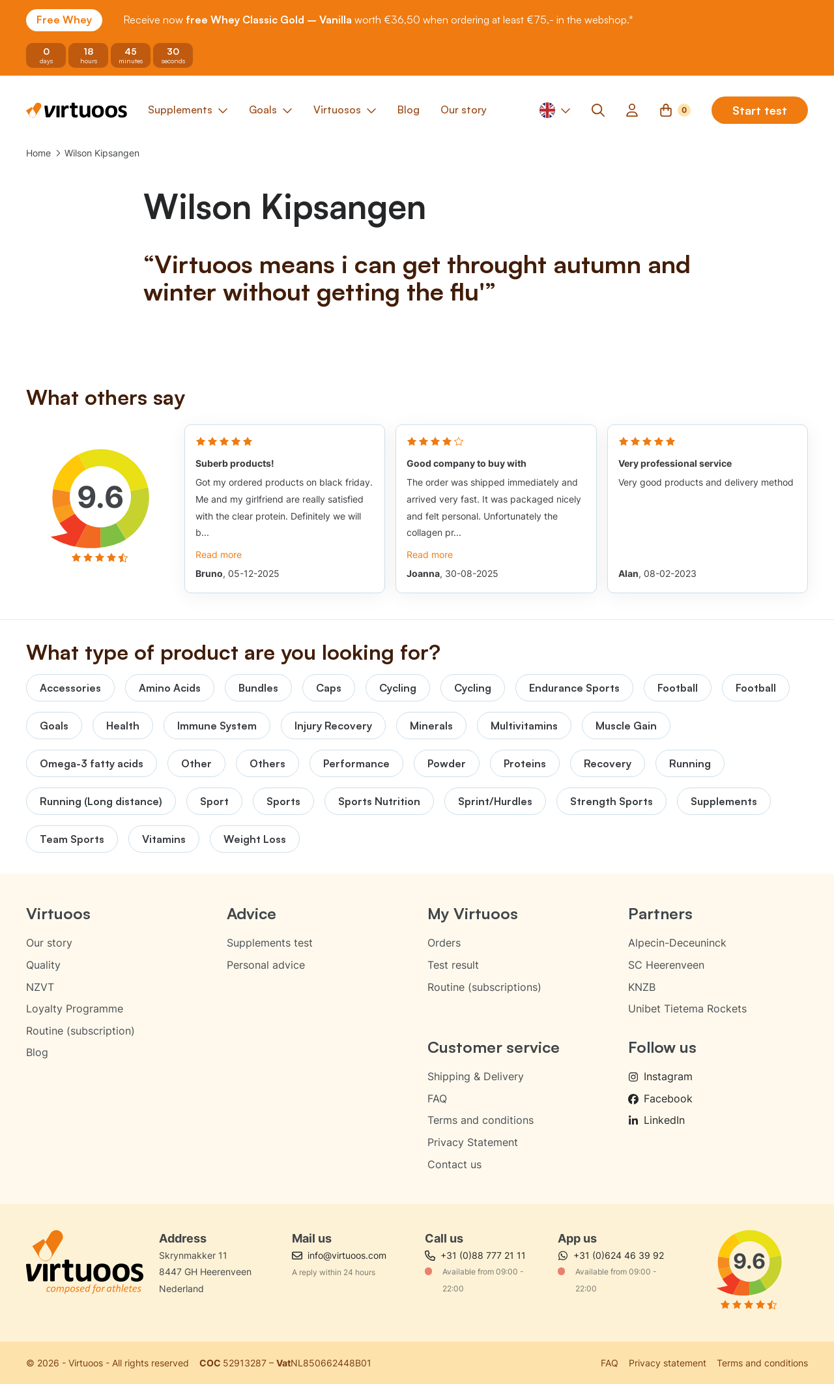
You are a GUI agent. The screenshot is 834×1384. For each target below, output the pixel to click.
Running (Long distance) (101, 801)
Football (677, 687)
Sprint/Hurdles (495, 801)
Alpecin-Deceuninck (677, 942)
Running (690, 763)
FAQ (437, 1098)
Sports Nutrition (379, 801)
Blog (37, 1052)
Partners (660, 913)
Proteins (525, 763)
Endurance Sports (574, 687)
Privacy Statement (472, 1142)
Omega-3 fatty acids (91, 763)
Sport (214, 801)
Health (122, 725)
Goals (54, 725)
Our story (49, 942)
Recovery (607, 763)
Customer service (493, 1047)
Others (267, 763)
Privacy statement (667, 1362)
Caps (328, 687)
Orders (444, 942)
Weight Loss (254, 839)
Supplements (724, 801)
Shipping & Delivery (475, 1076)
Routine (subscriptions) (484, 987)
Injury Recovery (333, 725)
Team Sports (72, 839)
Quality (43, 964)
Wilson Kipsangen (102, 152)
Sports (283, 801)
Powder (446, 763)
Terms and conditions (480, 1119)
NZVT (40, 987)
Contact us (454, 1164)
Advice (251, 913)
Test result (453, 964)
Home (38, 152)
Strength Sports (611, 801)
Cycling (397, 687)
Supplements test (270, 942)
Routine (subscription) (80, 1030)
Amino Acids (170, 687)
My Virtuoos (472, 913)
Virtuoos (58, 913)
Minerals (431, 725)
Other (196, 763)
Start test (759, 110)
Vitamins (164, 839)
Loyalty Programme (74, 1008)
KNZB (641, 987)
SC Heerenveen (666, 964)
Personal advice (266, 964)
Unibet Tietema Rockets (687, 1008)
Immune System (217, 725)
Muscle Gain (626, 725)
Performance (356, 763)
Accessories (70, 687)
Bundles (258, 687)
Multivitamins (524, 725)
